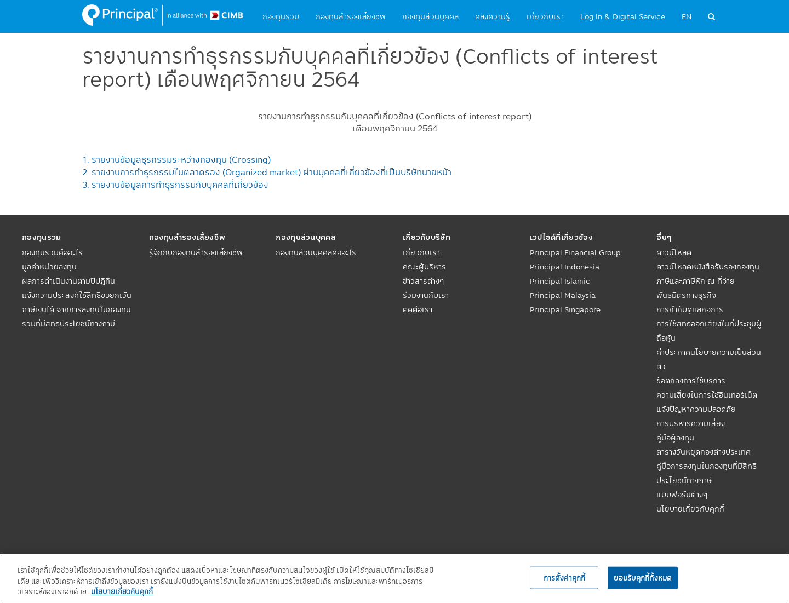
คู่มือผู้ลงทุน (675, 437)
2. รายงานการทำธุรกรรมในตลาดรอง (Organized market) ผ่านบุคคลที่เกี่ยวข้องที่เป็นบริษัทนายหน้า (266, 172)
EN (686, 16)
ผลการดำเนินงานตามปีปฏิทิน (68, 280)
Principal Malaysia (563, 295)
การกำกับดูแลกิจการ (689, 309)
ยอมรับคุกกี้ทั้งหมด (643, 577)
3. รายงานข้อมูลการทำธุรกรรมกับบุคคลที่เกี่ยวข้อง (175, 185)
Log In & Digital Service (622, 16)
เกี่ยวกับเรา (545, 16)
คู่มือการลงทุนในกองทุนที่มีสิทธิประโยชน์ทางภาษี (706, 473)
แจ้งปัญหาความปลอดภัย (696, 409)
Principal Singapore (565, 309)
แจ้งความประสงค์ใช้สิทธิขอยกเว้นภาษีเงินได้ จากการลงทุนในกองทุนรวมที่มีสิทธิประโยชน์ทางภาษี (77, 309)
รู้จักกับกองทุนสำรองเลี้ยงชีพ (196, 252)
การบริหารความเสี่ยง (690, 423)
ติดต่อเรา (417, 309)
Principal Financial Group (575, 252)
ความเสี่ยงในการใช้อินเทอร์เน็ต (706, 394)
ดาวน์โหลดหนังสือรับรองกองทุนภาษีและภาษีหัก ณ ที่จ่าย (707, 273)
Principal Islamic (560, 280)
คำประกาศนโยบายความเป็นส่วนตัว (708, 359)
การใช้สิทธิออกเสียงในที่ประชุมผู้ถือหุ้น (709, 330)
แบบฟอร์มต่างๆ (681, 494)
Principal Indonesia (564, 266)
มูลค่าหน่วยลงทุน (49, 266)
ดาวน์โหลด (673, 252)
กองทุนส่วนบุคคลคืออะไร (316, 252)
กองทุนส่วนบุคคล (430, 16)
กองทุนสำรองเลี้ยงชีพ (351, 16)
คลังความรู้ (492, 16)
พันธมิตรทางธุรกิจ (686, 295)
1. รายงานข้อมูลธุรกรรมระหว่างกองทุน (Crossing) (176, 159)
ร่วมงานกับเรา (426, 295)
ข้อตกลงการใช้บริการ (690, 380)
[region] (394, 578)
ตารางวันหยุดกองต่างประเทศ (703, 451)
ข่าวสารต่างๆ (423, 280)
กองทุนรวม (280, 16)
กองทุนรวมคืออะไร (52, 252)
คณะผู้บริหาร (424, 266)
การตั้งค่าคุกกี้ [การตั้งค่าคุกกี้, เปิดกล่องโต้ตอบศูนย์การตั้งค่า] (564, 577)
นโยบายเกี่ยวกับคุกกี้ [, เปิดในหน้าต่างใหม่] (122, 591)
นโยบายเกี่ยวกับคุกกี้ (690, 508)
